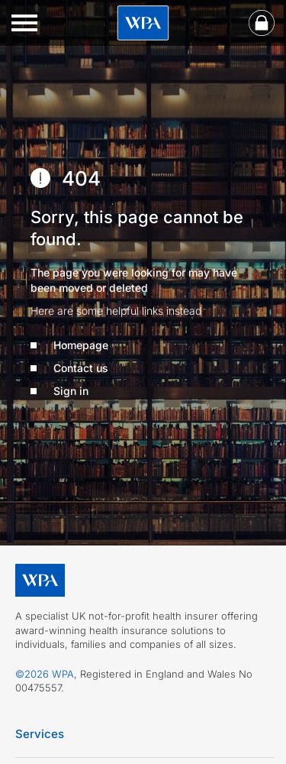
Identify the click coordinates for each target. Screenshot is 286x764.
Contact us (80, 367)
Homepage (80, 344)
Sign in (70, 390)
